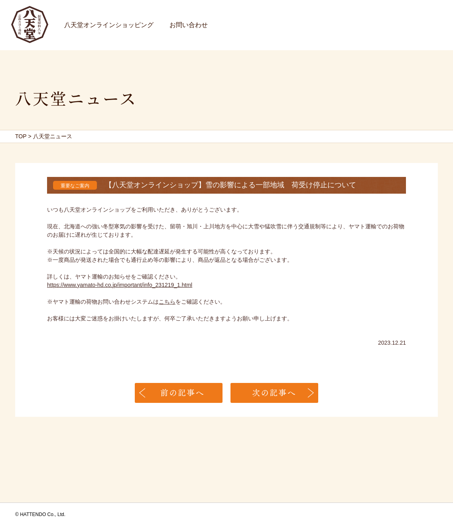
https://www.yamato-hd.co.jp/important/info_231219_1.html (119, 285)
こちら (167, 301)
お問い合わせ (188, 25)
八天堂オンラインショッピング (109, 25)
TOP (21, 136)
